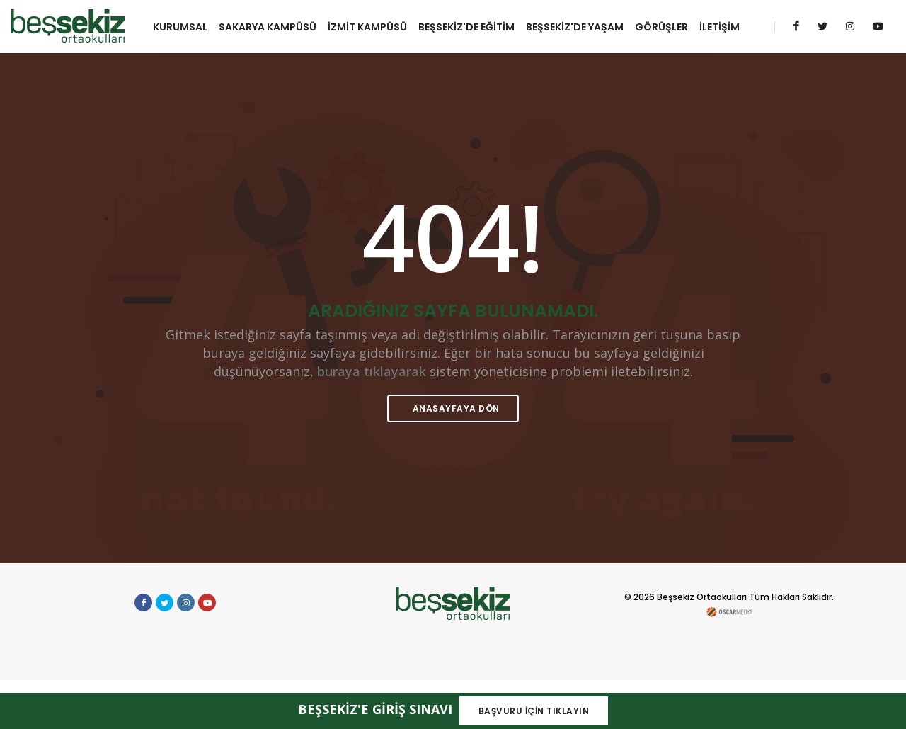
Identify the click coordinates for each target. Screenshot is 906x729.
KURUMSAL (185, 25)
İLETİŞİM (178, 76)
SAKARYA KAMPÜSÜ (272, 25)
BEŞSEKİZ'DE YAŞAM (580, 25)
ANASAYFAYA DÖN (455, 457)
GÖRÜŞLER (666, 25)
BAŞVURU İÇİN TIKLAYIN (534, 711)
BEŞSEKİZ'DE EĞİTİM (471, 25)
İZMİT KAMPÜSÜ (372, 25)
